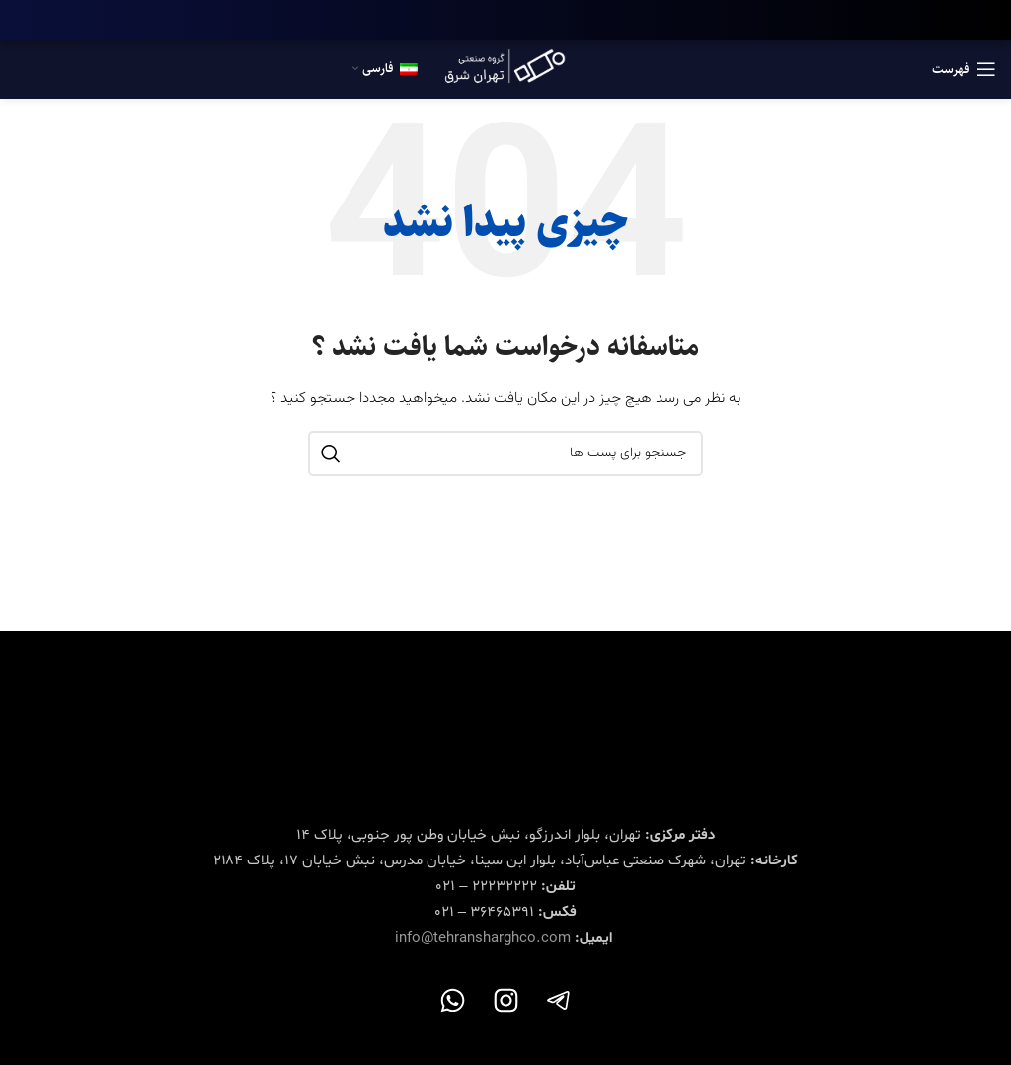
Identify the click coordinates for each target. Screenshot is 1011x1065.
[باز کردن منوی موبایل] (964, 69)
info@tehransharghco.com (483, 938)
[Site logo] (505, 70)
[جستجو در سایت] (505, 453)
